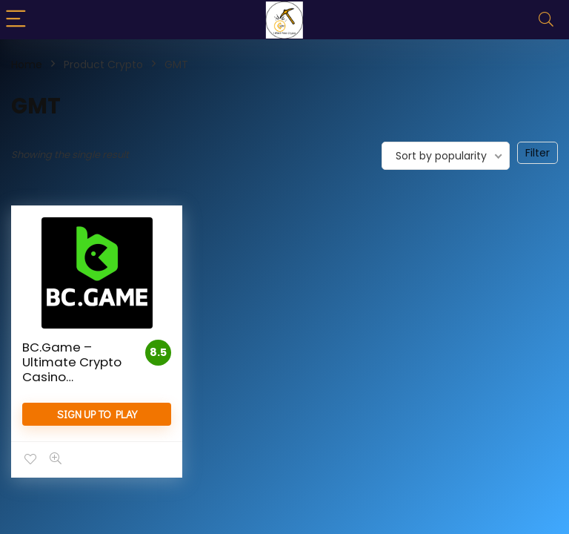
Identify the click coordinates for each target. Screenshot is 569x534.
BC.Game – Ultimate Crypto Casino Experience (72, 369)
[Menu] (18, 19)
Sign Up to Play (97, 413)
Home (26, 64)
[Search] (546, 19)
